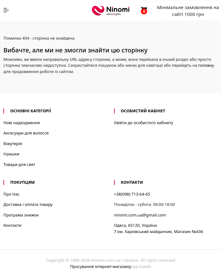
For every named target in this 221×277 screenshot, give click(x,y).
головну (206, 65)
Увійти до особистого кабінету (143, 122)
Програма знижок (21, 215)
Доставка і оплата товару (28, 204)
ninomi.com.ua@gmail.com (140, 215)
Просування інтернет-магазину (100, 266)
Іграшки (11, 154)
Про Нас (11, 194)
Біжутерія (12, 143)
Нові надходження (21, 122)
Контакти (12, 225)
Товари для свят (19, 164)
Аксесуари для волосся (26, 133)
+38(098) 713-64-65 (132, 194)
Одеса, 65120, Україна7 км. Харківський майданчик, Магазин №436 (158, 228)
